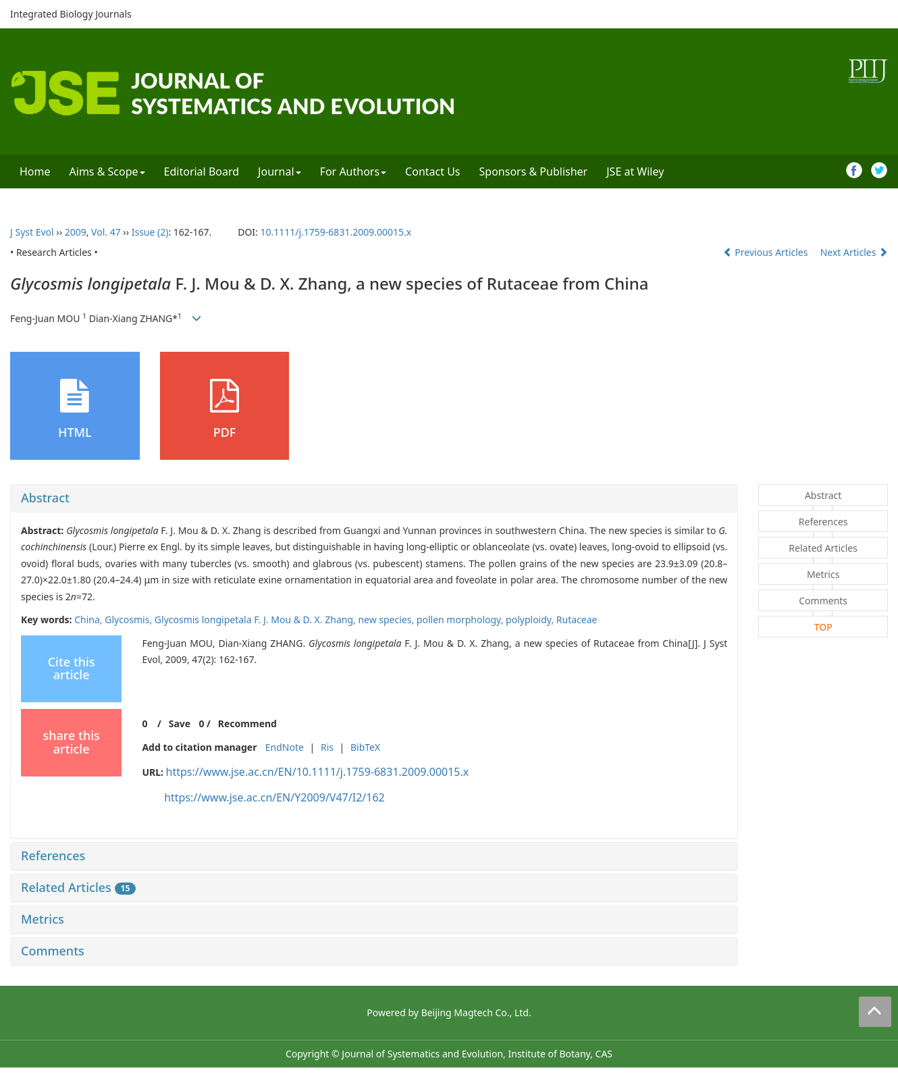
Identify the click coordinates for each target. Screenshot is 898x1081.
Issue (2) (150, 232)
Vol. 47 (106, 232)
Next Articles (854, 252)
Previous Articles (766, 252)
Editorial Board (202, 171)
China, (89, 619)
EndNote (284, 747)
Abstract (45, 498)
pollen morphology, (461, 619)
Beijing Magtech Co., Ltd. (476, 1012)
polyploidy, (531, 619)
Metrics (42, 919)
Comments (52, 951)
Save (179, 723)
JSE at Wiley (635, 171)
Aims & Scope (107, 171)
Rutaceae (577, 619)
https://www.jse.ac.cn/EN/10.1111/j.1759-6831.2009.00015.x (317, 771)
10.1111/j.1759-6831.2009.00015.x (335, 232)
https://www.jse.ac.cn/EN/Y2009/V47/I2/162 (274, 797)
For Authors (353, 171)
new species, (387, 619)
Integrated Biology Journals (71, 13)
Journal (279, 171)
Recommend (247, 723)
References (53, 855)
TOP (823, 627)
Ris (327, 747)
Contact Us (432, 171)
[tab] (374, 498)
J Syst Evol (32, 232)
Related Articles (78, 887)
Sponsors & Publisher (533, 171)
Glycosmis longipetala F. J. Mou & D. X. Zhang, (257, 619)
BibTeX (365, 747)
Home (35, 171)
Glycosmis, (130, 619)
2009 (75, 232)
